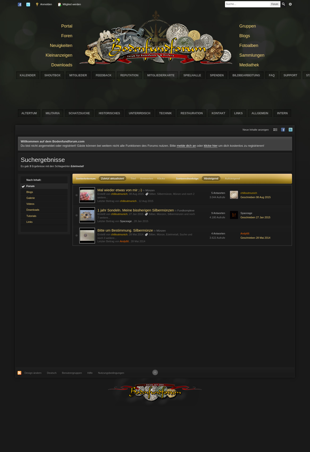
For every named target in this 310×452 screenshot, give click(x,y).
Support (290, 75)
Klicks (161, 178)
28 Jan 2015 (141, 221)
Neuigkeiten (61, 45)
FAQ (272, 75)
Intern (282, 113)
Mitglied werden (69, 4)
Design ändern (33, 372)
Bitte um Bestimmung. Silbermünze (125, 230)
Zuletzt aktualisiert (112, 178)
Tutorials (31, 216)
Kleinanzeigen (58, 55)
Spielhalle (192, 75)
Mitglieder (78, 75)
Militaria (53, 113)
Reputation (129, 75)
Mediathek (249, 65)
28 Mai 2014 (138, 241)
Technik (165, 113)
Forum (30, 186)
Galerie (30, 197)
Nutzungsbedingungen (111, 372)
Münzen (150, 190)
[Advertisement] (96, 307)
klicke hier (211, 145)
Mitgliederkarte (161, 75)
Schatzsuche (79, 113)
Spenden (217, 75)
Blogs (244, 35)
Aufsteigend (232, 178)
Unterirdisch (139, 113)
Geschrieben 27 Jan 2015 (255, 217)
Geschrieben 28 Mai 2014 (255, 237)
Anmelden (43, 4)
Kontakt (218, 113)
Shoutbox (52, 75)
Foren (66, 35)
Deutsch (51, 372)
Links (238, 113)
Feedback (104, 75)
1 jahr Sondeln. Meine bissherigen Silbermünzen (135, 210)
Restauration (192, 113)
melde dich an (186, 145)
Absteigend (211, 178)
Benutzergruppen (72, 372)
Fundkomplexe (185, 210)
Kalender (28, 75)
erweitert (290, 4)
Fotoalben (248, 45)
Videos (30, 203)
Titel (133, 178)
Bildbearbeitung (246, 75)
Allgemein (260, 113)
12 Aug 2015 (146, 201)
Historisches (109, 113)
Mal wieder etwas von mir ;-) (119, 190)
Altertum (29, 113)
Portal (66, 26)
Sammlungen (252, 55)
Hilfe (90, 372)
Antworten (146, 178)
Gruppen (247, 26)
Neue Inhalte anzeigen (256, 129)
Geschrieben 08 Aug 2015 (256, 197)
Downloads (61, 65)
